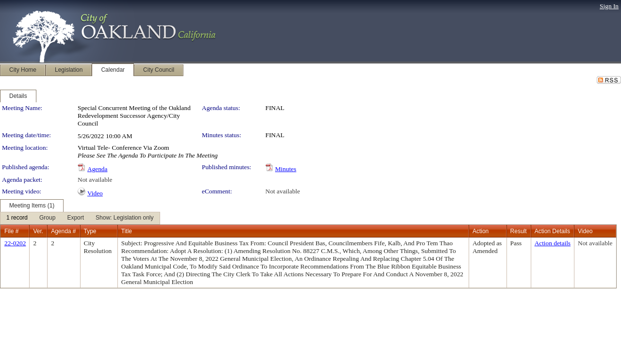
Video (95, 193)
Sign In (609, 6)
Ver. (38, 231)
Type (90, 231)
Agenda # (63, 231)
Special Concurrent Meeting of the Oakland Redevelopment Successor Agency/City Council (134, 115)
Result (518, 231)
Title (126, 231)
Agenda (97, 169)
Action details (553, 243)
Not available (95, 179)
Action (481, 231)
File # (11, 231)
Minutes (285, 169)
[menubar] (80, 218)
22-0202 (15, 243)
